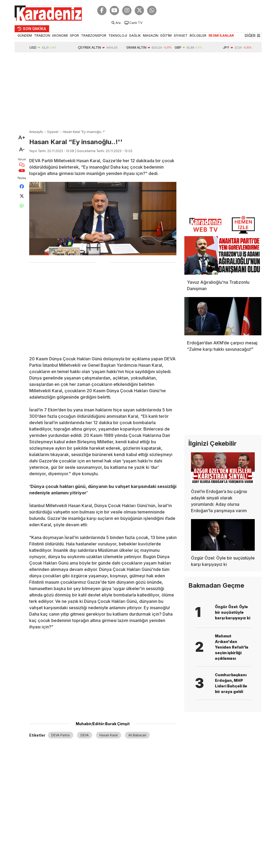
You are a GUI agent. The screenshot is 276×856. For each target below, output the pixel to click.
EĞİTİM (166, 35)
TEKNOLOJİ (117, 35)
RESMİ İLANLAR (221, 35)
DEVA (84, 735)
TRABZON (42, 35)
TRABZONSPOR (93, 35)
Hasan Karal (108, 735)
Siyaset (52, 132)
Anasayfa (36, 132)
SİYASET (181, 35)
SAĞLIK (135, 35)
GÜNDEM (25, 35)
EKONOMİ (60, 35)
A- (22, 149)
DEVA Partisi (60, 735)
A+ (22, 137)
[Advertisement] (138, 92)
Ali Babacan (137, 735)
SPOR (74, 35)
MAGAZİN (150, 35)
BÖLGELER (198, 35)
